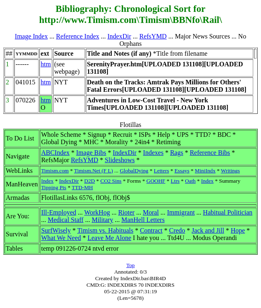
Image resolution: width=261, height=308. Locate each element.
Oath (190, 181)
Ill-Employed (58, 212)
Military (102, 219)
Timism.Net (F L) (93, 171)
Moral (151, 212)
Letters (161, 171)
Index (47, 181)
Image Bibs (91, 152)
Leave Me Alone (109, 237)
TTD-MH (82, 187)
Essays (181, 171)
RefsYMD (153, 36)
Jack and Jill (208, 230)
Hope (238, 230)
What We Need (61, 237)
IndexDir (119, 36)
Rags (176, 152)
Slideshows (120, 159)
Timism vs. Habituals (105, 230)
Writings (230, 171)
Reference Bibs (210, 152)
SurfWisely (56, 230)
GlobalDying (134, 171)
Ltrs (175, 181)
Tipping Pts (53, 187)
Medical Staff (65, 219)
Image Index (31, 36)
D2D (89, 181)
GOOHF (156, 181)
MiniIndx (205, 171)
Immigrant (181, 212)
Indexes (153, 152)
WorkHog (97, 212)
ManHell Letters (143, 219)
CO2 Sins (111, 181)
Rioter (126, 212)
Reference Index (77, 36)
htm (46, 64)
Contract (151, 230)
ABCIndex (55, 152)
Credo (177, 230)
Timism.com (55, 171)
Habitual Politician (227, 212)
